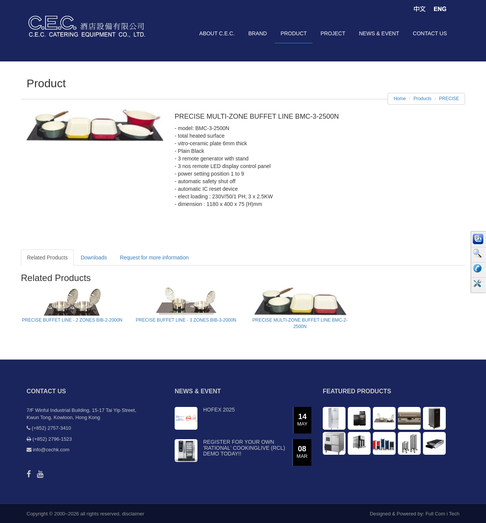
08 (302, 452)
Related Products (47, 257)
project (332, 33)
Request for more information (154, 257)
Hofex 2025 (219, 410)
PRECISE (449, 98)
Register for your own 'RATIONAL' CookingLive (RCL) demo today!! (244, 448)
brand (257, 33)
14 (302, 420)
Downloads (93, 257)
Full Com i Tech (442, 514)
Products (422, 98)
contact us (430, 33)
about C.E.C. (217, 33)
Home (400, 98)
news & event (379, 33)
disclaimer (133, 514)
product (294, 33)
